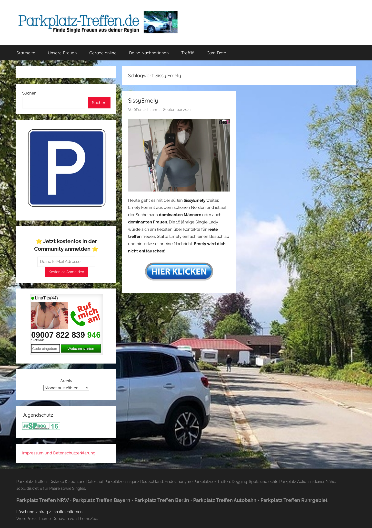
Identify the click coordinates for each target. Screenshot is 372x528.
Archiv (66, 380)
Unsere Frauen (62, 52)
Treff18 (187, 52)
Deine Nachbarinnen (149, 52)
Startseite (26, 52)
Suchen (29, 93)
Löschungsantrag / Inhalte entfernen (49, 511)
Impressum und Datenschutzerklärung (59, 453)
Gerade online (103, 52)
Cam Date (216, 52)
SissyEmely (143, 100)
